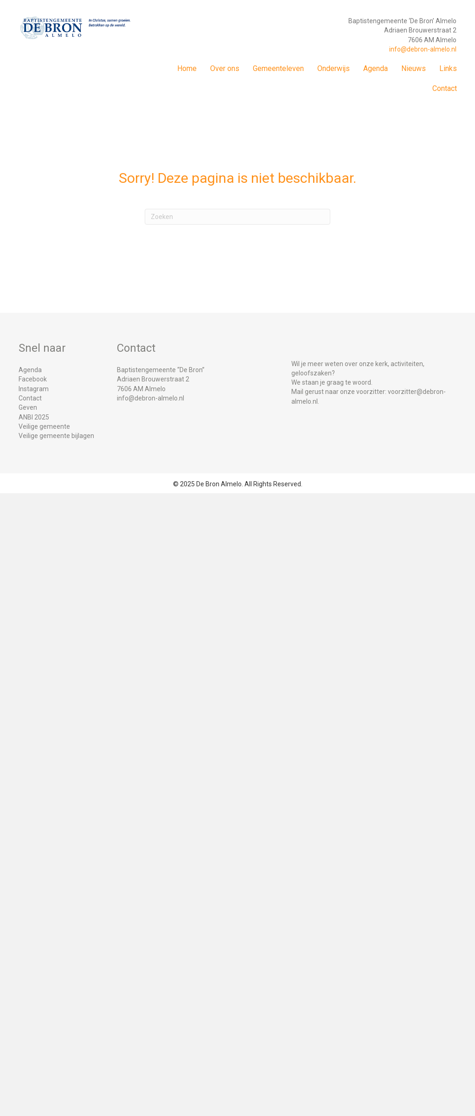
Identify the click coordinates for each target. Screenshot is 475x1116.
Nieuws (413, 68)
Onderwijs (333, 68)
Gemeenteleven (278, 68)
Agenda (375, 68)
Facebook (33, 379)
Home (187, 68)
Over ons (224, 68)
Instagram (34, 389)
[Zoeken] (237, 217)
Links (448, 68)
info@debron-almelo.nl (422, 49)
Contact (444, 88)
